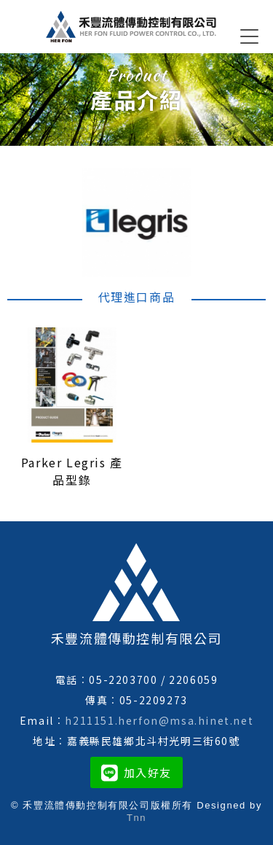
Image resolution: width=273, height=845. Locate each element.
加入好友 (136, 772)
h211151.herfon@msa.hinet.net (159, 720)
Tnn (136, 817)
